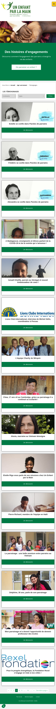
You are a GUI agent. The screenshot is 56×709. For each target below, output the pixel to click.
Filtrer (51, 96)
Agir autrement (22, 85)
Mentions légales (29, 697)
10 (28, 690)
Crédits (35, 701)
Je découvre (28, 130)
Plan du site (19, 697)
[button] (4, 706)
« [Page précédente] (8, 690)
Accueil (13, 85)
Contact (38, 697)
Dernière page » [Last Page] (42, 690)
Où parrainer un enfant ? (26, 67)
